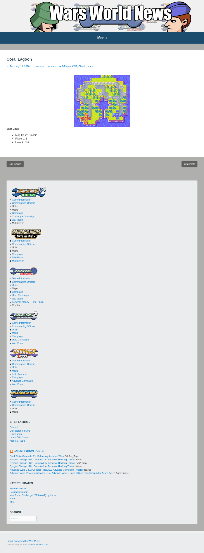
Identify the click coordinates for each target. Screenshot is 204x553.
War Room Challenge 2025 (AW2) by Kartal (33, 495)
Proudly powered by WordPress (23, 541)
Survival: (16, 302)
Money (25, 302)
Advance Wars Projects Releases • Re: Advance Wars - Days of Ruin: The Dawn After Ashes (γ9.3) (62, 473)
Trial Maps (17, 257)
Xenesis (40, 66)
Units (14, 285)
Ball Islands (15, 164)
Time (33, 302)
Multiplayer (18, 261)
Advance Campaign (22, 380)
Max (12, 502)
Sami (12, 498)
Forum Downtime (19, 492)
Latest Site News (19, 437)
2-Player (66, 66)
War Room (17, 219)
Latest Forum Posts (28, 451)
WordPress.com (39, 544)
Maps (53, 66)
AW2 (74, 66)
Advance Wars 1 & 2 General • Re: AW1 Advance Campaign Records (46, 469)
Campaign (17, 213)
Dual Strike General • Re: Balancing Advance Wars (37, 456)
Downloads (16, 434)
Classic (82, 66)
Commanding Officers (23, 203)
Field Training (19, 374)
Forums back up (18, 488)
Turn (41, 302)
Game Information (21, 199)
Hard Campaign (20, 295)
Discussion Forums (20, 430)
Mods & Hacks (17, 440)
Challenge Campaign (23, 216)
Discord (14, 427)
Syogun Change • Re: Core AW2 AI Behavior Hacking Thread (42, 459)
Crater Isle (189, 164)
